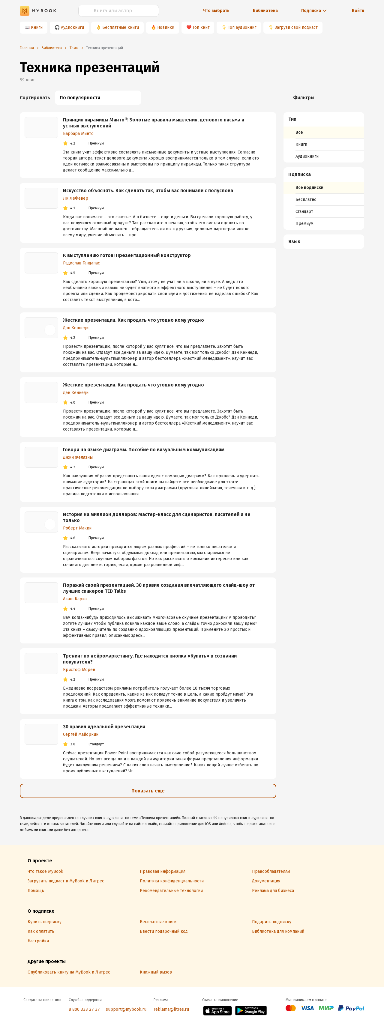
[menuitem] (324, 137)
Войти (358, 10)
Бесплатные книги (120, 27)
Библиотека (265, 10)
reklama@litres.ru (171, 1009)
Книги (37, 27)
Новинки (165, 27)
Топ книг (201, 27)
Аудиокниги (72, 27)
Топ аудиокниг (242, 27)
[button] (324, 119)
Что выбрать (216, 10)
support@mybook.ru (126, 1009)
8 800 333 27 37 (84, 1009)
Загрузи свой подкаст (296, 27)
